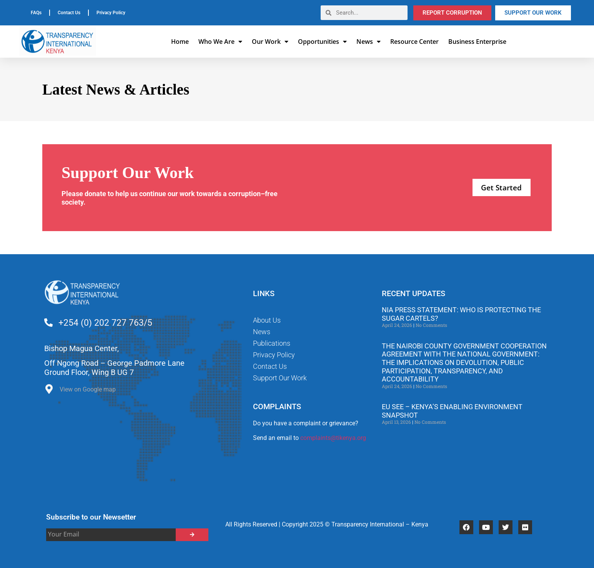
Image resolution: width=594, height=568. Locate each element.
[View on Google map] (49, 391)
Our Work (270, 41)
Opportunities (322, 41)
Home (180, 41)
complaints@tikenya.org (333, 437)
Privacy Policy (111, 12)
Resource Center (414, 41)
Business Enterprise (477, 41)
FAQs (36, 12)
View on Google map (88, 389)
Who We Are (220, 41)
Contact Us (69, 12)
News (368, 41)
